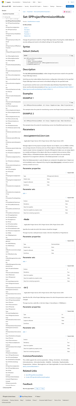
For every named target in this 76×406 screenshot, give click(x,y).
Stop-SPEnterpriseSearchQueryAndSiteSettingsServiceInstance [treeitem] (13, 325)
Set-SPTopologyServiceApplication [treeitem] (13, 174)
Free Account (70, 6)
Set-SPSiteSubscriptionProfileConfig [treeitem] (13, 147)
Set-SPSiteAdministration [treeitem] (12, 125)
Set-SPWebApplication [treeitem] (11, 235)
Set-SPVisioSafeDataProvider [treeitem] (13, 228)
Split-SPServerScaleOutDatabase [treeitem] (12, 271)
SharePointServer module (33, 21)
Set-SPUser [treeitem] (8, 221)
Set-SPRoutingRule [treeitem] (10, 60)
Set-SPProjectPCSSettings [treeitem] (12, 18)
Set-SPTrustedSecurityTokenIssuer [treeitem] (13, 207)
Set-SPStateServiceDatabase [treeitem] (12, 161)
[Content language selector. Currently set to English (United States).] (9, 396)
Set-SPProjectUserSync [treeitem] (11, 29)
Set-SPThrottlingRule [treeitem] (11, 169)
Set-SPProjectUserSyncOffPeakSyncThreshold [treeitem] (13, 45)
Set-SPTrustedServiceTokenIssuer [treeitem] (13, 212)
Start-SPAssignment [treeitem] (10, 277)
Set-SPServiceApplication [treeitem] (12, 106)
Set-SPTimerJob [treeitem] (9, 171)
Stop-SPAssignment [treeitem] (10, 309)
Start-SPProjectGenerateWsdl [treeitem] (13, 300)
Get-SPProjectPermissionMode (34, 375)
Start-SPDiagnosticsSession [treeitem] (12, 283)
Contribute (28, 400)
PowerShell (29, 11)
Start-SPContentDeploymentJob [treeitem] (12, 280)
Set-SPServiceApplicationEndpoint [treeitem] (13, 109)
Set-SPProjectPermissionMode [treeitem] (13, 21)
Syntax (26, 27)
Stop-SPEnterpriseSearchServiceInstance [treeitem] (13, 331)
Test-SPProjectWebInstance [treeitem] (12, 368)
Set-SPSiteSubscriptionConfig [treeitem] (13, 127)
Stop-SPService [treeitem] (9, 338)
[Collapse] (19, 10)
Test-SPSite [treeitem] (8, 370)
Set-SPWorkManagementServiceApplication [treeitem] (13, 258)
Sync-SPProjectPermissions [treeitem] (12, 355)
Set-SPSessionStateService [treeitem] (12, 121)
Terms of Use (57, 400)
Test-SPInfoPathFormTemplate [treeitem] (13, 359)
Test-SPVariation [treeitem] (10, 372)
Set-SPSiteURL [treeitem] (9, 150)
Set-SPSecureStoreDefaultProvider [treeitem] (13, 78)
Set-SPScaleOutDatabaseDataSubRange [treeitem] (13, 70)
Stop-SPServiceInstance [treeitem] (11, 340)
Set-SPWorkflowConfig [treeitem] (11, 254)
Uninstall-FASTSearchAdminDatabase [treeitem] (12, 376)
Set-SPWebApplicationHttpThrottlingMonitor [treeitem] (13, 239)
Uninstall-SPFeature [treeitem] (10, 385)
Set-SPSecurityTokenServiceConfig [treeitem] (13, 88)
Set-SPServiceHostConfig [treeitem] (12, 118)
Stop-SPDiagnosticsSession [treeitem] (12, 315)
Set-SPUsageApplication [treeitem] (11, 215)
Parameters (27, 34)
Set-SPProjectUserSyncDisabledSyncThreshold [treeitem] (13, 33)
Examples (27, 32)
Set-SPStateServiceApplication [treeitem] (13, 152)
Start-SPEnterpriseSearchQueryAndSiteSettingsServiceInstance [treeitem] (13, 287)
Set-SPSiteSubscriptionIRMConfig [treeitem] (13, 137)
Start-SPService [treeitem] (9, 302)
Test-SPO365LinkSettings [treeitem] (12, 362)
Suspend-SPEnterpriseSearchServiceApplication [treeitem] (13, 346)
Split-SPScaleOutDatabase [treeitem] (12, 268)
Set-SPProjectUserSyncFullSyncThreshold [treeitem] (13, 39)
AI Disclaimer (5, 400)
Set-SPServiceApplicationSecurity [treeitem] (13, 115)
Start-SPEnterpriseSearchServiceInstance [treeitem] (13, 293)
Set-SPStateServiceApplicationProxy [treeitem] (13, 156)
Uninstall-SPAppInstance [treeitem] (12, 379)
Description (27, 29)
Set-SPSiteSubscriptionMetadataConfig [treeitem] (13, 142)
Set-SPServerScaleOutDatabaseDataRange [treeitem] (13, 95)
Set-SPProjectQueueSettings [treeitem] (13, 23)
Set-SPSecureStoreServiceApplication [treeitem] (13, 83)
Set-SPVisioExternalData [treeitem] (11, 224)
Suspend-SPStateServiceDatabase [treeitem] (11, 352)
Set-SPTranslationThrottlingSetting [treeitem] (13, 197)
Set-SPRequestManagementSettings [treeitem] (13, 52)
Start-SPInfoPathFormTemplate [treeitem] (13, 298)
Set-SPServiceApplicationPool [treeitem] (13, 112)
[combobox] (11, 14)
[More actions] (73, 12)
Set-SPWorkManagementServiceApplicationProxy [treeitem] (13, 264)
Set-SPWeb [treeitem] (8, 233)
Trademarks (65, 400)
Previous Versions (14, 400)
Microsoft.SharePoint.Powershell (41, 11)
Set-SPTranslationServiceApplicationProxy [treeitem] (13, 192)
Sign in (72, 2)
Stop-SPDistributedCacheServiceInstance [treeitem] (13, 319)
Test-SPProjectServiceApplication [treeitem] (12, 365)
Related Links (27, 36)
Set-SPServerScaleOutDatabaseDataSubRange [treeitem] (13, 102)
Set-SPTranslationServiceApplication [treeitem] (13, 186)
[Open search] (68, 2)
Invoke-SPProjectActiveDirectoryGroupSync (38, 377)
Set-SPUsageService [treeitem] (10, 219)
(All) (25, 193)
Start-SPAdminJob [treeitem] (10, 275)
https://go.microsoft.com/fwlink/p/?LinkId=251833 (59, 87)
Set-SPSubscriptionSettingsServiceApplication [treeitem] (13, 165)
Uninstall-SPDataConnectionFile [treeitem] (11, 382)
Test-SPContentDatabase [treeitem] (12, 357)
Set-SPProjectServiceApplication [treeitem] (12, 26)
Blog (21, 400)
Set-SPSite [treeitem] (8, 123)
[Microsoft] (3, 2)
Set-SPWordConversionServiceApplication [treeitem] (13, 250)
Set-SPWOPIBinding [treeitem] (10, 243)
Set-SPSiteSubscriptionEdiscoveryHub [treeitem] (13, 132)
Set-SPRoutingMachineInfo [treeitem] (12, 56)
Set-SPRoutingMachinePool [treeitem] (12, 58)
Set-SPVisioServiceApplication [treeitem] (13, 230)
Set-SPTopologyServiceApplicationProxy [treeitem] (13, 179)
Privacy (34, 400)
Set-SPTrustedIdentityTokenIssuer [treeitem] (13, 201)
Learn (24, 11)
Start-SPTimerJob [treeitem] (10, 307)
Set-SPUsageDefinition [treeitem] (11, 217)
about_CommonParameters (30, 366)
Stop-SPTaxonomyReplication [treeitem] (13, 342)
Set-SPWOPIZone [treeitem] (10, 245)
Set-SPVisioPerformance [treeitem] (11, 226)
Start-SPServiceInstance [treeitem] (11, 304)
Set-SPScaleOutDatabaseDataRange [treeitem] (13, 64)
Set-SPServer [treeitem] (9, 91)
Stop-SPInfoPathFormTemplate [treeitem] (13, 336)
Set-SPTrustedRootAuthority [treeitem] (12, 204)
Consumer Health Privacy (45, 400)
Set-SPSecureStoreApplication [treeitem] (13, 75)
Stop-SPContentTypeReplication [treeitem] (12, 312)
